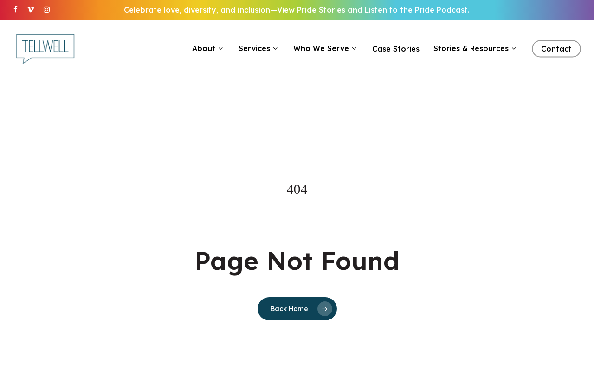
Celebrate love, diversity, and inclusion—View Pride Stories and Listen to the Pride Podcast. (297, 9)
